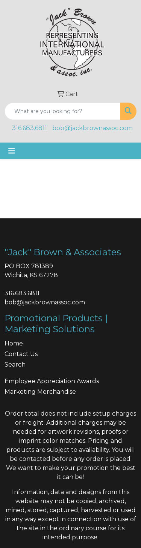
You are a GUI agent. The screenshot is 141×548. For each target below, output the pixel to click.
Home (14, 343)
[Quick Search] (63, 111)
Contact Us (21, 354)
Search (15, 364)
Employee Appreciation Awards (52, 381)
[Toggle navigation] (12, 151)
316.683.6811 (29, 128)
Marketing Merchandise (40, 391)
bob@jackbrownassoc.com (92, 128)
